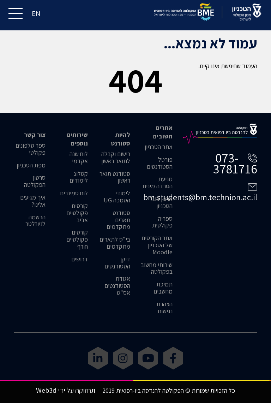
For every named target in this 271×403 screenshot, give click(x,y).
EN (36, 13)
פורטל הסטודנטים (160, 163)
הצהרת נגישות (164, 308)
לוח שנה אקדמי (79, 157)
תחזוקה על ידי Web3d (65, 390)
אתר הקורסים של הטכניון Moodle (157, 245)
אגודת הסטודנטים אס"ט (117, 285)
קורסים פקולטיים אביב (77, 212)
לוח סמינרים (74, 193)
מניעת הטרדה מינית (157, 183)
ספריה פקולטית (162, 222)
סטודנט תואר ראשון (115, 177)
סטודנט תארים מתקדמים (118, 219)
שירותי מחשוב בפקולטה (157, 268)
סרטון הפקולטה (35, 181)
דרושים (79, 259)
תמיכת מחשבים (163, 288)
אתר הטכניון (159, 146)
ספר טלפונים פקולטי (31, 149)
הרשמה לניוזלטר (35, 221)
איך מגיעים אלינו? (33, 201)
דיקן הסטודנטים (117, 263)
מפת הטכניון (31, 165)
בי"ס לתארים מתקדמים (115, 243)
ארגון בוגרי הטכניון (160, 202)
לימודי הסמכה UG (117, 197)
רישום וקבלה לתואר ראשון (115, 157)
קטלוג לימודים (79, 177)
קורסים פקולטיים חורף (77, 239)
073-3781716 (235, 163)
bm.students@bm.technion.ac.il (200, 197)
